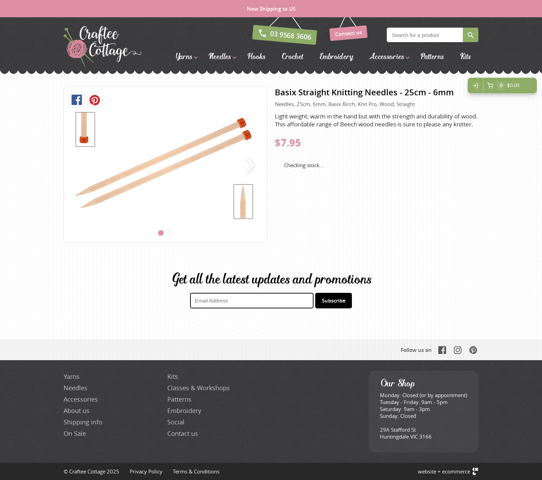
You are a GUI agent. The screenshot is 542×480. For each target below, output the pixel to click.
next (249, 164)
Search (470, 35)
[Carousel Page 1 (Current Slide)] (161, 233)
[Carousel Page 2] (169, 233)
